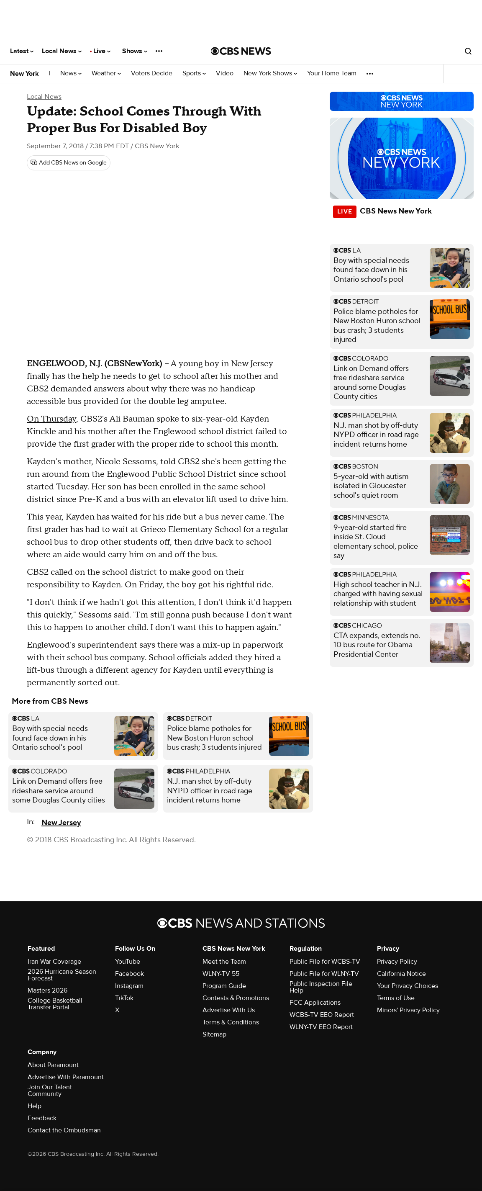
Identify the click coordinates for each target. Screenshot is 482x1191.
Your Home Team (331, 73)
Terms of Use (396, 998)
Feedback (42, 1118)
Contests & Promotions (236, 998)
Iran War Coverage (54, 961)
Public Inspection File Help (321, 987)
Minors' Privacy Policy (408, 1010)
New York (24, 73)
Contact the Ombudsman (64, 1130)
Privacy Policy (397, 961)
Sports (194, 73)
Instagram (129, 986)
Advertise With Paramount (66, 1077)
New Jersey (61, 823)
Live (101, 51)
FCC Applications (315, 1002)
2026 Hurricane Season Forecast (62, 975)
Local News (62, 51)
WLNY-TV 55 (221, 973)
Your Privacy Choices (407, 986)
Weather (106, 73)
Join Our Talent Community (50, 1090)
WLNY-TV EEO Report (321, 1027)
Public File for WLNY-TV (324, 973)
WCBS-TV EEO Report (322, 1014)
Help (34, 1106)
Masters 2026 (47, 990)
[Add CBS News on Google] (68, 162)
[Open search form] (468, 51)
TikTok (124, 998)
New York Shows (270, 73)
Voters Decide (151, 73)
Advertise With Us (229, 1010)
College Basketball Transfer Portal (55, 1004)
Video (224, 73)
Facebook (129, 973)
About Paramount (53, 1065)
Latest (21, 51)
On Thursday (51, 419)
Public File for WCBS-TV (325, 961)
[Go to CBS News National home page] (241, 51)
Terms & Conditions (231, 1022)
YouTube (127, 961)
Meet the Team (224, 961)
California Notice (401, 973)
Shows (134, 51)
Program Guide (224, 986)
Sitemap (214, 1034)
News (71, 73)
